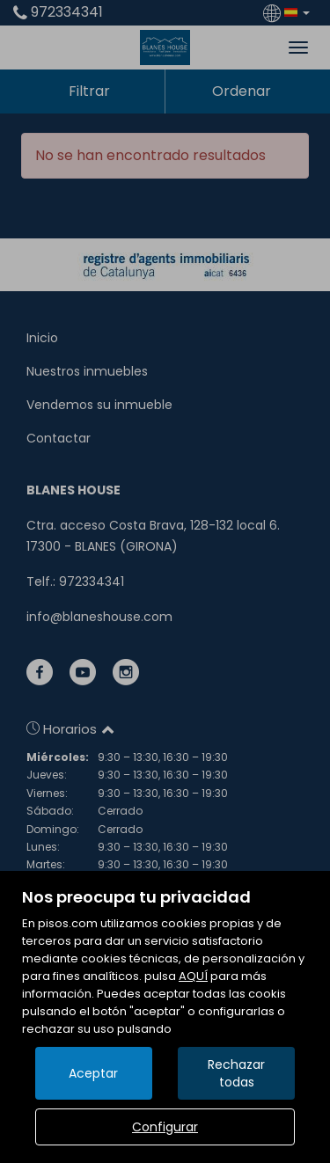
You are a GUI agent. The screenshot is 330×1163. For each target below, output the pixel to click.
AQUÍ (193, 976)
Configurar (165, 1127)
